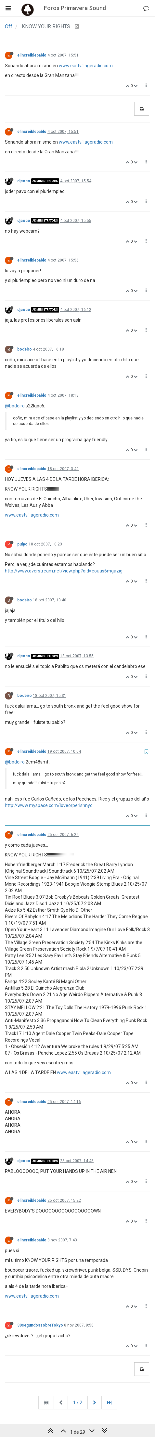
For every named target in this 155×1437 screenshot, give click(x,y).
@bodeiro (15, 405)
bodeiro (24, 349)
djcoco (23, 181)
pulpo (22, 544)
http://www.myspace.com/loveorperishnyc (48, 805)
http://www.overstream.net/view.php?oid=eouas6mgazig (64, 570)
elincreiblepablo (31, 55)
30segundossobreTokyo (40, 1325)
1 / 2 (77, 1402)
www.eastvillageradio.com (86, 65)
